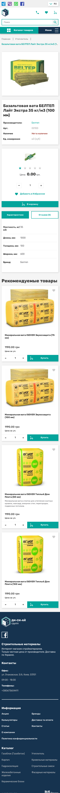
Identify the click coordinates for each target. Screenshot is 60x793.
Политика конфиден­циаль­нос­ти (19, 738)
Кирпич (6, 760)
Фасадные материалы (43, 772)
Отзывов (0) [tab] (45, 215)
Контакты (37, 726)
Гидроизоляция (10, 766)
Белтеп (35, 122)
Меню (51, 30)
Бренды (36, 713)
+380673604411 (10, 690)
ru (55, 3)
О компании (8, 732)
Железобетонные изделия (11, 774)
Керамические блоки (13, 781)
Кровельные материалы (44, 760)
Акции (5, 713)
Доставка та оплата (42, 720)
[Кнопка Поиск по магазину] (55, 22)
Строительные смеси (43, 766)
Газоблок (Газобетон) (13, 753)
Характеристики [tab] (15, 215)
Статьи (5, 726)
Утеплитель (38, 753)
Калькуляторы (9, 720)
